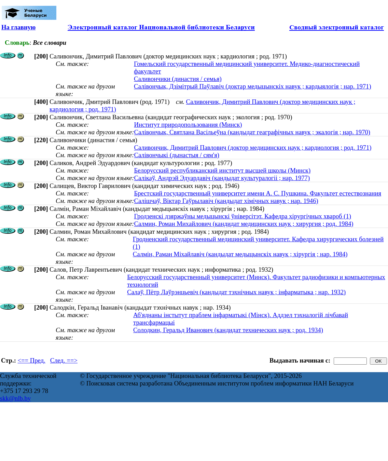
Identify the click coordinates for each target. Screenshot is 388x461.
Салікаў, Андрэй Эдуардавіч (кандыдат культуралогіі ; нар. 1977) (222, 177)
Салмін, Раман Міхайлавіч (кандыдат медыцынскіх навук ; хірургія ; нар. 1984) (240, 254)
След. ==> (64, 360)
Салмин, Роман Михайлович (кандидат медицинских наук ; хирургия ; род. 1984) (243, 223)
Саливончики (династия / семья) (178, 78)
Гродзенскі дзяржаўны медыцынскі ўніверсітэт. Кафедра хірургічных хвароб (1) (242, 216)
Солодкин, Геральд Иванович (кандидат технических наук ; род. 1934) (228, 330)
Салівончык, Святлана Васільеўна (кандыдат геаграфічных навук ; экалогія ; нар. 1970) (252, 132)
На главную (18, 27)
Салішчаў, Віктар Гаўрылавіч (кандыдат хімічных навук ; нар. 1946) (226, 200)
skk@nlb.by (15, 398)
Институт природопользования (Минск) (188, 124)
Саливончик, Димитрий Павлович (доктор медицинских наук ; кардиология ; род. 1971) (252, 147)
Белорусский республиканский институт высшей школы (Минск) (222, 170)
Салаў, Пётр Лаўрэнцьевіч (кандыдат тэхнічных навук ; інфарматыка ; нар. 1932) (236, 292)
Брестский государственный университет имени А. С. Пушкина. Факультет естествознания (257, 193)
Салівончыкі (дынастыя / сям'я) (176, 155)
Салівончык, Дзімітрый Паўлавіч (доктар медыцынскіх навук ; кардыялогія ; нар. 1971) (252, 86)
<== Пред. (31, 360)
